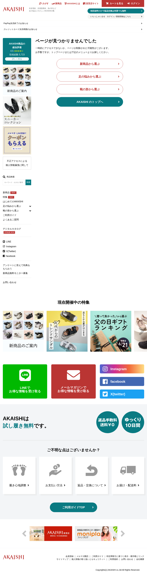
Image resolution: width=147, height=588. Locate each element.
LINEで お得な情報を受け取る (25, 389)
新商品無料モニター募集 (15, 273)
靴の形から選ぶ (90, 89)
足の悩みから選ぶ (89, 76)
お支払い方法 (53, 485)
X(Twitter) (11, 251)
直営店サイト (92, 3)
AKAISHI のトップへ (89, 101)
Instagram (11, 246)
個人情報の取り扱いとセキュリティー (88, 559)
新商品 (9, 192)
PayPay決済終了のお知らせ (16, 23)
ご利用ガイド (9, 215)
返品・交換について (90, 485)
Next (141, 331)
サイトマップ (62, 559)
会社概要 (140, 559)
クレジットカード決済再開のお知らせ (20, 29)
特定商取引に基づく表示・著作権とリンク (125, 556)
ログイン (135, 3)
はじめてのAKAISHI (13, 201)
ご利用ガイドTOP (73, 507)
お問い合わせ (9, 282)
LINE (8, 241)
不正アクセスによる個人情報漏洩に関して (17, 163)
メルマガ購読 (82, 556)
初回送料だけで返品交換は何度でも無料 (108, 11)
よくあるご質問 (11, 219)
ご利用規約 (113, 559)
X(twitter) (117, 394)
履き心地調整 (17, 485)
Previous (5, 331)
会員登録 (70, 556)
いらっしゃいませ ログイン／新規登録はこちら (110, 16)
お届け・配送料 (126, 485)
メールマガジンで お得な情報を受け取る (73, 389)
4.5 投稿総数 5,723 (17, 51)
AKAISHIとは (73, 3)
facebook (10, 256)
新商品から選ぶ (90, 63)
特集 (8, 197)
